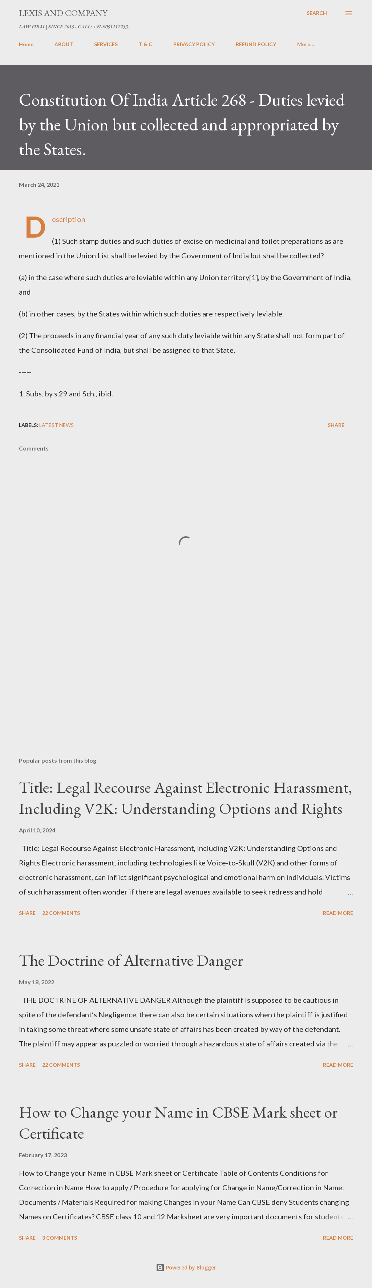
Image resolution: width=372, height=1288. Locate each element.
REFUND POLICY (256, 44)
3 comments (59, 1238)
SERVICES (106, 44)
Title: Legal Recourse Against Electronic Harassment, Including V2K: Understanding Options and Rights (185, 798)
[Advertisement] (186, 694)
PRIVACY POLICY (194, 44)
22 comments (61, 913)
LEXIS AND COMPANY (63, 13)
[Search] (317, 13)
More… (305, 44)
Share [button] (336, 425)
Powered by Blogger (186, 1267)
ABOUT (63, 44)
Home (26, 44)
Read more (338, 913)
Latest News (56, 425)
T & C (145, 44)
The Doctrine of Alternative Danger (131, 960)
